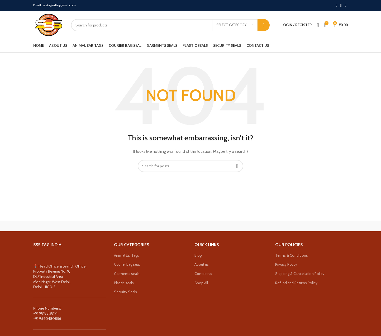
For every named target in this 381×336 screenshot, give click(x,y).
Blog (198, 255)
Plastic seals (124, 282)
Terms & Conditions (291, 255)
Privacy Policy (286, 264)
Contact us (203, 273)
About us (201, 264)
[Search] (170, 25)
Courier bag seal (127, 264)
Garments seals (127, 273)
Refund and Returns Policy (296, 282)
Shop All (201, 282)
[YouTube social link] (345, 5)
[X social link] (336, 5)
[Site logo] (48, 24)
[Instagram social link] (341, 5)
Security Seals (125, 291)
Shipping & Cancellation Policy (299, 273)
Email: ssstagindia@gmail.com (54, 5)
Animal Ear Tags (126, 255)
